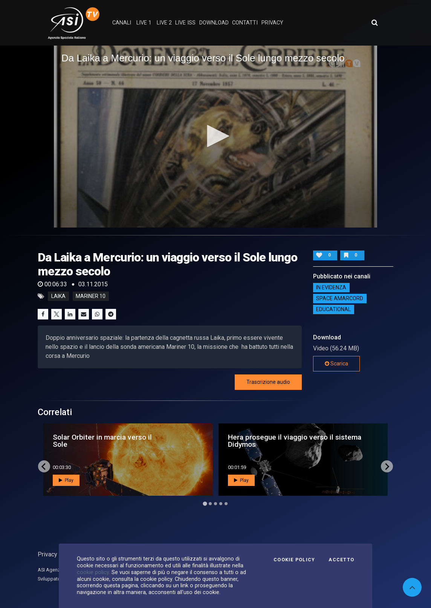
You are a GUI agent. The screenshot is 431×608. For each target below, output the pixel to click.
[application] (215, 137)
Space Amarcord (339, 298)
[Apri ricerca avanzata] (374, 23)
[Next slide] (387, 466)
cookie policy (93, 572)
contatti (245, 23)
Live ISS (185, 23)
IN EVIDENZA (331, 287)
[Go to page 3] (215, 503)
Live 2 (164, 23)
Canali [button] (121, 23)
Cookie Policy (294, 560)
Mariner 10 (90, 296)
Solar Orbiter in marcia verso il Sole (102, 441)
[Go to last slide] (44, 466)
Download (214, 23)
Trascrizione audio (268, 382)
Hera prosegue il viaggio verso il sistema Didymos (294, 441)
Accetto (341, 560)
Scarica (336, 364)
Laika (58, 296)
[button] (215, 136)
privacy (272, 23)
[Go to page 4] (220, 503)
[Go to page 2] (210, 503)
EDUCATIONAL (333, 309)
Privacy (47, 554)
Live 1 (143, 23)
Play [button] (66, 480)
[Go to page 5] (226, 503)
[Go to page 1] (205, 504)
